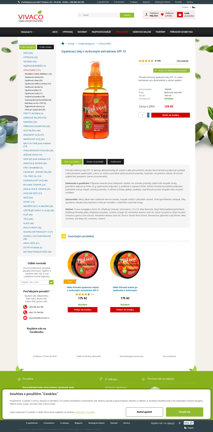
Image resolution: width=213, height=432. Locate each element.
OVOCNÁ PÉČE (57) (32, 193)
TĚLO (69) (28, 219)
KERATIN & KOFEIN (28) (35, 163)
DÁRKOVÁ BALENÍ (142, 31)
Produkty (26, 32)
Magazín (146, 2)
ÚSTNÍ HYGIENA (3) (32, 247)
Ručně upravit (144, 411)
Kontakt (178, 2)
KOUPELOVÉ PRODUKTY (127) (38, 231)
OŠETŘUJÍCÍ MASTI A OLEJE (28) (38, 210)
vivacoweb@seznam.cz (39, 318)
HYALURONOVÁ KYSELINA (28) (38, 150)
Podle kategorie (27, 47)
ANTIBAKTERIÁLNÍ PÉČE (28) (37, 251)
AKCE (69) (28, 53)
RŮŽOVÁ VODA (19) (32, 154)
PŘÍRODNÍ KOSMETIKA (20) (36, 126)
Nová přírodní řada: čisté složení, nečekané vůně (48, 387)
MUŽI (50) (28, 197)
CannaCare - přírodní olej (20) (37, 171)
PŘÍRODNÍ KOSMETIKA (181, 31)
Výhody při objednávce (116, 387)
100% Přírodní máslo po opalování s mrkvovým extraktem (125, 290)
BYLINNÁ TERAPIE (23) (34, 184)
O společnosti (103, 2)
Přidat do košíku (82, 309)
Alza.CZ (171, 423)
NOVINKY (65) (30, 61)
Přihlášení (154, 14)
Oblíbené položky (169, 14)
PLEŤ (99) (28, 214)
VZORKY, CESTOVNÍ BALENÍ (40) (37, 237)
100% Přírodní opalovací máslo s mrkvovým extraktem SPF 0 (82, 289)
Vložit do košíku (170, 115)
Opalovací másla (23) (34, 77)
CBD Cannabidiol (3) (33, 167)
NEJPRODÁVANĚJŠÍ (101, 31)
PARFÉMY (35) (30, 122)
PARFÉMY (160, 31)
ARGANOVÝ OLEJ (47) (33, 134)
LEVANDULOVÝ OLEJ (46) (35, 180)
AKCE (55, 31)
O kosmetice (119, 2)
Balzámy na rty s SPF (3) (35, 103)
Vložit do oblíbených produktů (172, 70)
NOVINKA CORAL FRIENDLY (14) (38, 74)
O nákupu (134, 2)
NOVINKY (82, 31)
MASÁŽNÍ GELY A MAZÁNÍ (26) (38, 206)
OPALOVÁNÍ (122, 31)
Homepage (90, 2)
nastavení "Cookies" (85, 412)
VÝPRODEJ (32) (30, 57)
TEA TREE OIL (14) (32, 176)
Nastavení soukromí (93, 429)
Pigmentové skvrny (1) (35, 106)
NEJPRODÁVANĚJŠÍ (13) (34, 65)
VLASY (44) (28, 223)
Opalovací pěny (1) (33, 90)
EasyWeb (41, 429)
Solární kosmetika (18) (35, 96)
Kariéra (190, 2)
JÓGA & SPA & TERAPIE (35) (36, 189)
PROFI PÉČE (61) (31, 243)
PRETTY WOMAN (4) (33, 113)
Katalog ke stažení (162, 2)
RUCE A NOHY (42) (32, 227)
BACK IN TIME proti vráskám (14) (37, 145)
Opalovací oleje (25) (33, 80)
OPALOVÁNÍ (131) (32, 70)
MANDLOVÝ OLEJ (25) (34, 139)
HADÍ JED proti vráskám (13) (36, 159)
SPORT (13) (28, 201)
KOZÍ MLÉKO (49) (31, 130)
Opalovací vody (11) (33, 93)
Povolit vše (184, 411)
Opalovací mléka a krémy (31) (38, 83)
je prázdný (189, 14)
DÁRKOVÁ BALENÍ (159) (35, 117)
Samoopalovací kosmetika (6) (38, 100)
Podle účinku (45, 47)
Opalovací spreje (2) (34, 87)
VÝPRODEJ (68, 31)
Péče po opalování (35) (35, 109)
